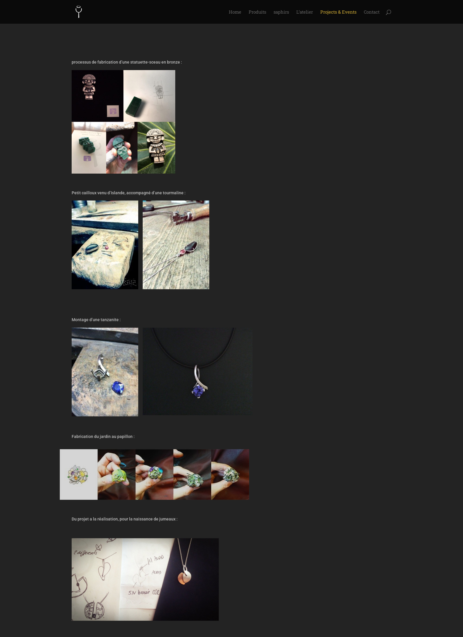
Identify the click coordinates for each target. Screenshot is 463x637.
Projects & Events (338, 12)
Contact (372, 12)
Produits (257, 12)
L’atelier (304, 12)
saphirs (281, 12)
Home (235, 12)
